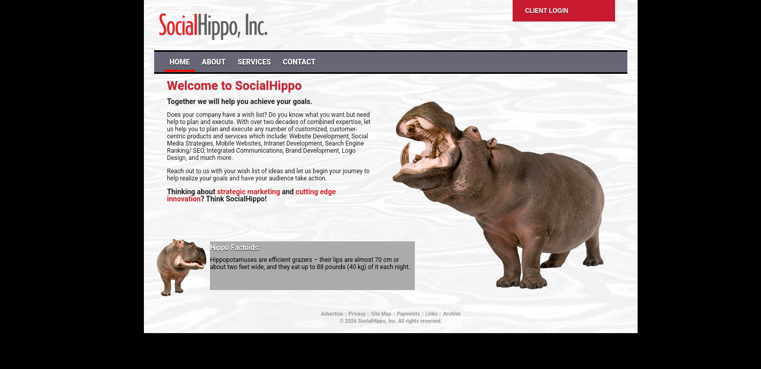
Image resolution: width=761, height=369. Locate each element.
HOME (180, 62)
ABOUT (213, 62)
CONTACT (299, 62)
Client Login (546, 10)
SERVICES (254, 62)
